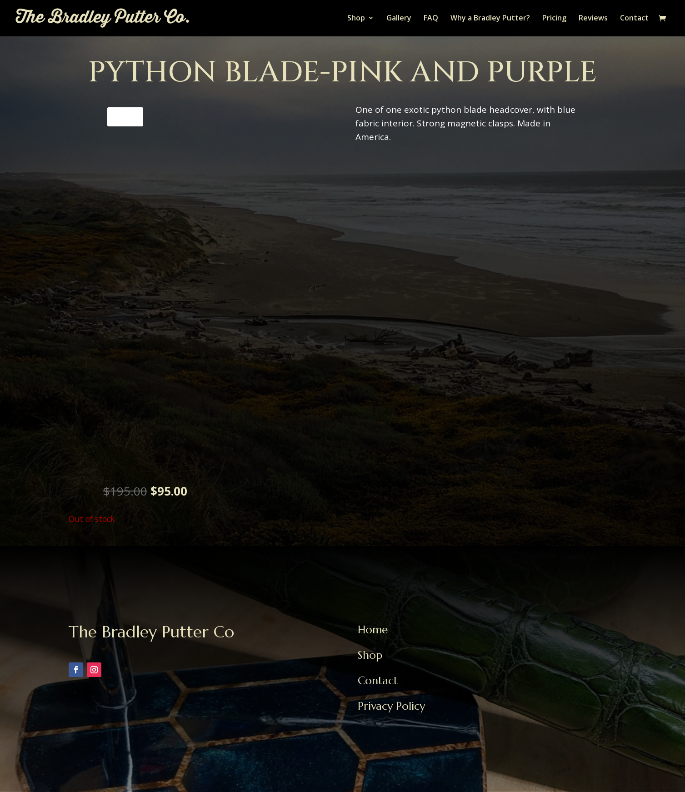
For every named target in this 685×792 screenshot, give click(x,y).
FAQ (431, 19)
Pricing (554, 19)
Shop (356, 19)
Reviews (593, 19)
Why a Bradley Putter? (490, 19)
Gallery (398, 19)
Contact (634, 19)
